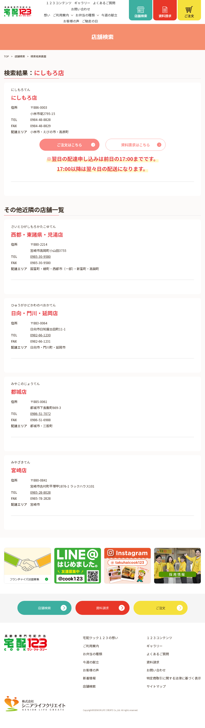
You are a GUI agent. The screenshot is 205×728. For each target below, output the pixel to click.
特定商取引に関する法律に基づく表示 (174, 678)
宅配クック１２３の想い (100, 637)
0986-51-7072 (40, 413)
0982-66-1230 (40, 335)
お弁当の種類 (92, 653)
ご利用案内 (91, 645)
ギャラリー (155, 645)
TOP (6, 56)
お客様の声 (71, 21)
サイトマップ (156, 686)
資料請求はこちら (135, 144)
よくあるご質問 (158, 653)
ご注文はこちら (69, 144)
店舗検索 (20, 56)
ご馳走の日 (90, 21)
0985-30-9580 (40, 256)
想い (47, 15)
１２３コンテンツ (159, 637)
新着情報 (89, 678)
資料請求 (153, 662)
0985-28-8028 (40, 492)
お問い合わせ (80, 9)
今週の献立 (109, 15)
